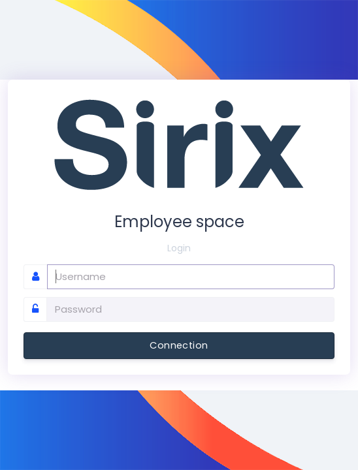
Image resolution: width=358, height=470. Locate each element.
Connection (179, 345)
